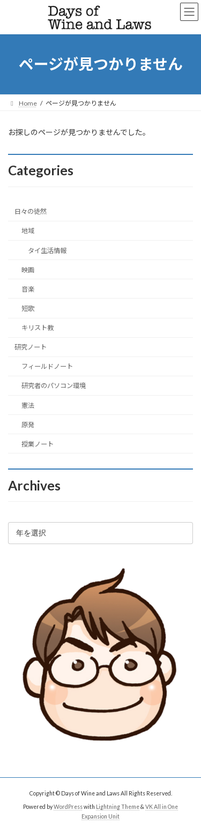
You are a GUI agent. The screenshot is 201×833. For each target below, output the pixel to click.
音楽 (27, 289)
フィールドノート (47, 366)
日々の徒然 (30, 211)
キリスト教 (37, 328)
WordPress (68, 807)
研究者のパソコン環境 (53, 386)
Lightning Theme (117, 807)
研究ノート (30, 347)
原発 (27, 425)
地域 (27, 231)
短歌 (27, 308)
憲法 (27, 405)
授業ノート (37, 444)
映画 (27, 270)
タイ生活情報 (47, 250)
